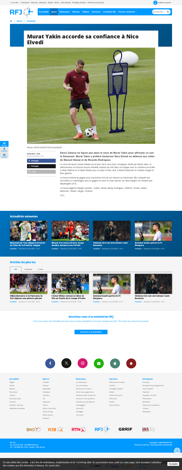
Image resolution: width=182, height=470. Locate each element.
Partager (34, 161)
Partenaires (147, 398)
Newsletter (147, 412)
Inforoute (34, 2)
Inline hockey (48, 412)
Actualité (43, 11)
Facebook (50, 363)
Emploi (50, 2)
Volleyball (46, 392)
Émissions (64, 11)
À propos (146, 382)
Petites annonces (115, 395)
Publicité (146, 392)
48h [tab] (15, 269)
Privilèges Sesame (116, 389)
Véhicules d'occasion (117, 382)
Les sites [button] (14, 2)
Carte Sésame (66, 2)
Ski (44, 398)
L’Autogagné (80, 405)
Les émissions (81, 382)
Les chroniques (82, 385)
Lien (32, 172)
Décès (56, 2)
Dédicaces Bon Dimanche (86, 395)
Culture (12, 395)
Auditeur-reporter (162, 3)
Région (12, 382)
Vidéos (85, 11)
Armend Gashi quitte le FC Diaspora (148, 244)
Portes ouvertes (126, 11)
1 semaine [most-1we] (28, 269)
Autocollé (79, 408)
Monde (12, 389)
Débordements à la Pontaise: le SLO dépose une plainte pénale (26, 297)
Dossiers (13, 402)
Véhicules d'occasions (95, 2)
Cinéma (112, 385)
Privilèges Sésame (79, 2)
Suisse (12, 385)
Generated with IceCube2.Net (161, 445)
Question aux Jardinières (85, 402)
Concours (79, 415)
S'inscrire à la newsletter (91, 332)
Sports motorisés (49, 408)
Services (96, 11)
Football (31, 21)
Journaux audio (15, 398)
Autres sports (48, 415)
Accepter (173, 464)
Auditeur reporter (16, 405)
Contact (145, 408)
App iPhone (115, 363)
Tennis (45, 405)
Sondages (79, 412)
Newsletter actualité (17, 408)
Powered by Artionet (141, 445)
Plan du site (40, 447)
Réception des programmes (153, 385)
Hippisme (46, 402)
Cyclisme (46, 395)
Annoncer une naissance (85, 398)
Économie (13, 392)
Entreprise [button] (24, 2)
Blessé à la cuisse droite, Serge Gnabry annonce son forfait (68, 244)
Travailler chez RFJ (149, 395)
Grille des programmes (85, 392)
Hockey (45, 385)
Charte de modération (151, 405)
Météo (111, 392)
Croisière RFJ (109, 11)
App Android (131, 363)
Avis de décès (114, 405)
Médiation (146, 402)
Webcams (42, 2)
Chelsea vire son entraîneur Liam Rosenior (110, 244)
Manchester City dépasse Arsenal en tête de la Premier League (27, 244)
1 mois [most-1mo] (40, 269)
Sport (54, 11)
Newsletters (99, 363)
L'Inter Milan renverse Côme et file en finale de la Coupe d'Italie (68, 297)
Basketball (46, 389)
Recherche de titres (83, 389)
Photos (76, 11)
